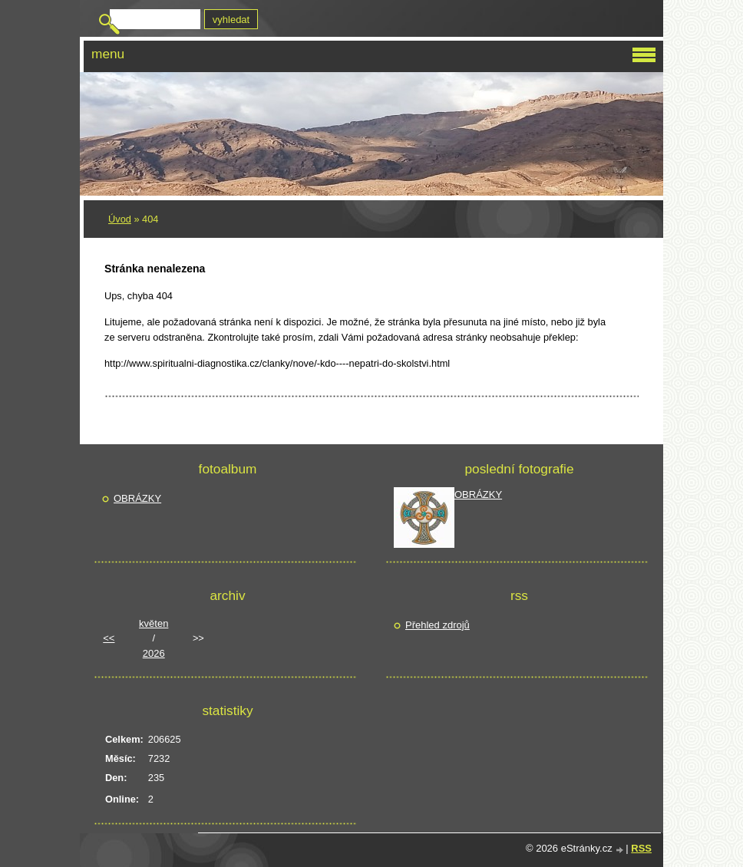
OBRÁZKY (137, 498)
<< (108, 638)
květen (153, 623)
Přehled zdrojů (437, 625)
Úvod (119, 219)
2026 (154, 653)
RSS (641, 848)
